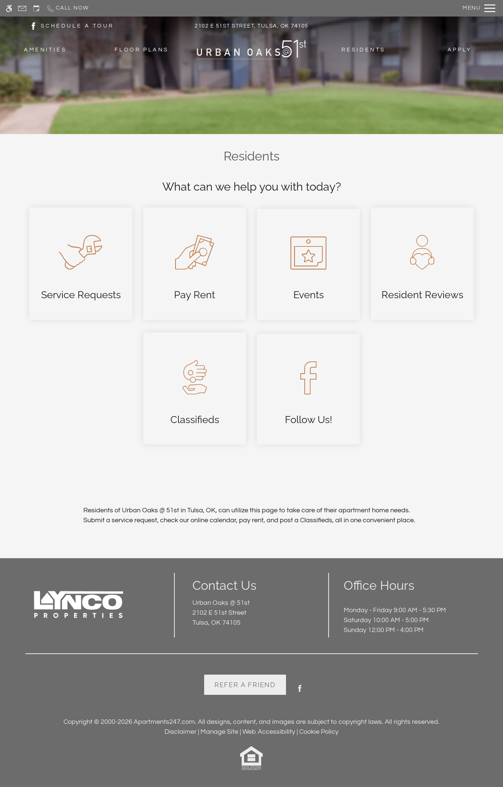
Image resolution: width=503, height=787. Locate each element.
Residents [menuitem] (363, 50)
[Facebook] (299, 691)
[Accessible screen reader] (9, 8)
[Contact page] (22, 8)
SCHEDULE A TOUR (77, 26)
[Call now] (67, 8)
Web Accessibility (268, 731)
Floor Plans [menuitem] (142, 50)
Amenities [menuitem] (45, 50)
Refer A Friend (245, 685)
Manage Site (219, 731)
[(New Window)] (33, 25)
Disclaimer (180, 731)
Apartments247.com (164, 721)
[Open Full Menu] (479, 8)
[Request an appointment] (36, 8)
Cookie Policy (319, 731)
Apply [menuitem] (460, 50)
